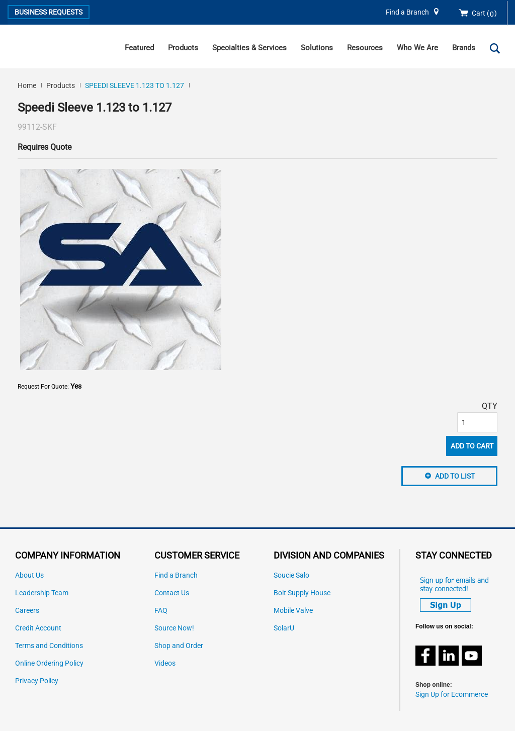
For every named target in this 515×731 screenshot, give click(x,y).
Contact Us (171, 593)
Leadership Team (41, 593)
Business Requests (48, 12)
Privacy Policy (36, 681)
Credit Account (38, 628)
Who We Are (417, 47)
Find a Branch (407, 12)
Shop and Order (178, 646)
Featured (139, 47)
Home (27, 85)
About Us (29, 575)
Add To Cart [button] (472, 446)
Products (183, 47)
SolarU (284, 628)
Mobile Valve (293, 610)
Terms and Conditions (49, 646)
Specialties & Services (249, 47)
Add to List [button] (455, 476)
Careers (27, 610)
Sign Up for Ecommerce (451, 694)
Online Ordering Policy (49, 663)
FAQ (160, 610)
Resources (365, 47)
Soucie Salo (291, 575)
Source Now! (174, 628)
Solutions (317, 47)
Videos (165, 663)
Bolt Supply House (302, 593)
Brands (463, 47)
